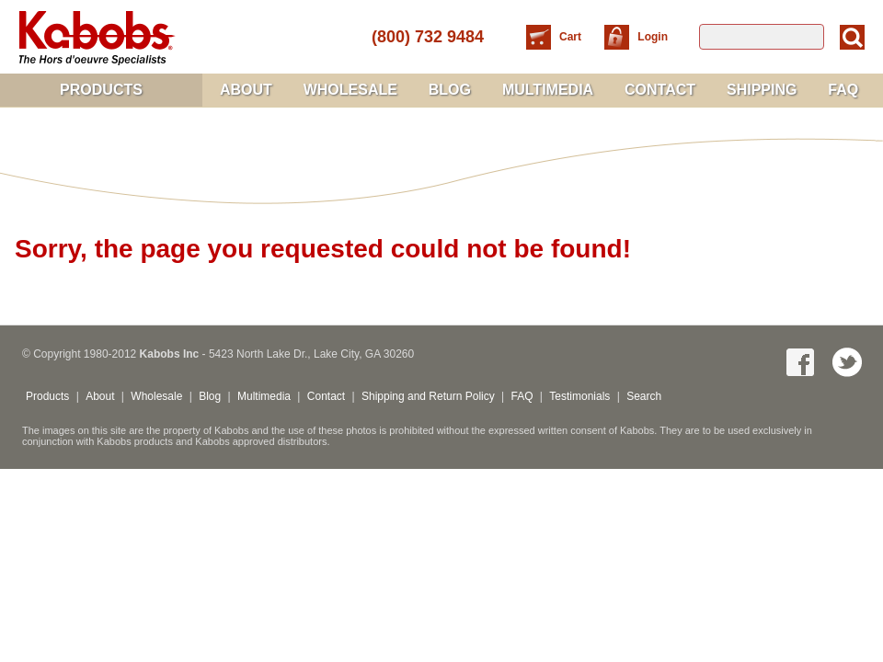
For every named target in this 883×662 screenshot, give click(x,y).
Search (643, 396)
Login (652, 36)
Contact (660, 89)
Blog (450, 89)
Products (101, 89)
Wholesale (350, 89)
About (246, 89)
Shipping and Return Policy (428, 396)
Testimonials (579, 396)
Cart (571, 36)
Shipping (762, 89)
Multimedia (547, 89)
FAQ (843, 89)
